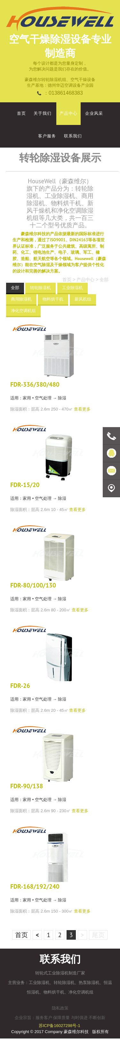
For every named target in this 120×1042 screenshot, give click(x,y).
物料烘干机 (53, 299)
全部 (104, 279)
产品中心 (85, 279)
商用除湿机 (21, 299)
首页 (66, 279)
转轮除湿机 (40, 287)
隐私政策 (60, 1008)
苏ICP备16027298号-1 (59, 1025)
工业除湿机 (72, 287)
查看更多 (82, 409)
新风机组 (83, 299)
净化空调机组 (23, 310)
